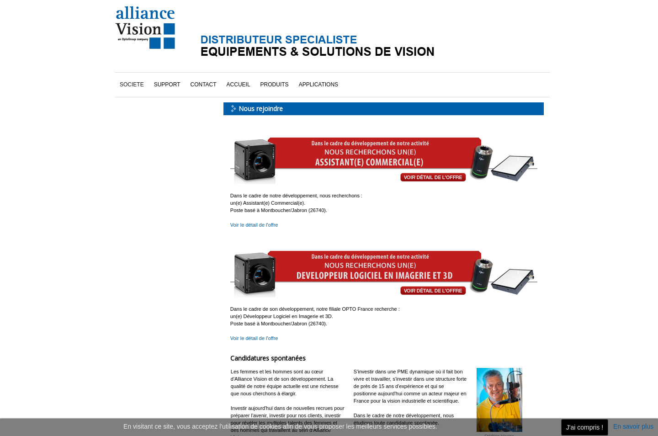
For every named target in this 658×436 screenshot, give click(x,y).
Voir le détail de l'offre (254, 225)
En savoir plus (633, 426)
